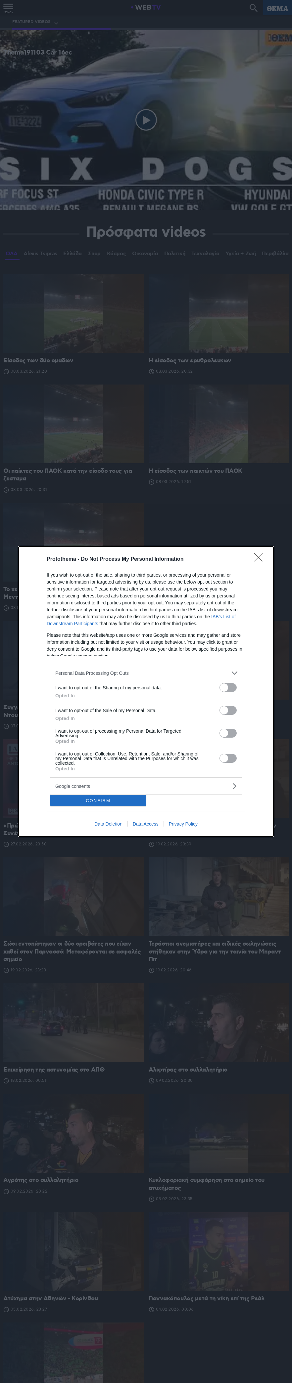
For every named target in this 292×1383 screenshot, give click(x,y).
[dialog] (146, 691)
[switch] (228, 687)
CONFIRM (98, 800)
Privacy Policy (183, 824)
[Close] (260, 559)
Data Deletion (108, 824)
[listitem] (146, 673)
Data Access (146, 824)
